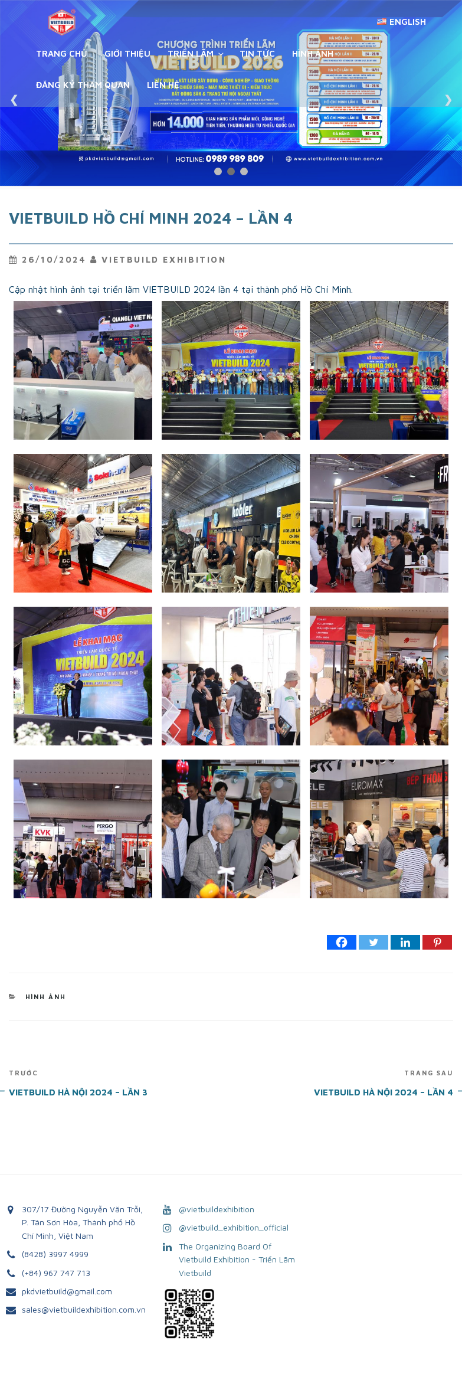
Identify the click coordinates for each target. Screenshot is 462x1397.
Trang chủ (61, 53)
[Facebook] (341, 942)
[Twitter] (373, 942)
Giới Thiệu (127, 53)
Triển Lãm (196, 53)
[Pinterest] (437, 942)
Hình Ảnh (312, 53)
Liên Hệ (163, 85)
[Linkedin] (405, 942)
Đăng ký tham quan (83, 85)
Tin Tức (257, 53)
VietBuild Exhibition (163, 259)
